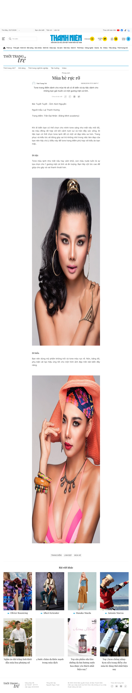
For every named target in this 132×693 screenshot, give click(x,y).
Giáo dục (52, 48)
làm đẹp (68, 555)
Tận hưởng (55, 68)
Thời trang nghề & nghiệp (38, 68)
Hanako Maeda (83, 612)
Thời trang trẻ (122, 48)
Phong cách (66, 73)
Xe (101, 48)
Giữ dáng (21, 68)
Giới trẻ (45, 48)
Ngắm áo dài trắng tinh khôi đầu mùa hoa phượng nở (18, 661)
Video (105, 48)
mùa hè (77, 555)
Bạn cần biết (39, 30)
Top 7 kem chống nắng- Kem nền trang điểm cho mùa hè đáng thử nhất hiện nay (114, 664)
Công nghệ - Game (92, 48)
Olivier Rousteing (19, 612)
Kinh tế (23, 48)
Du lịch (59, 48)
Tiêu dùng (112, 48)
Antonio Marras (115, 612)
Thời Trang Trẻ (41, 83)
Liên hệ (56, 30)
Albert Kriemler (51, 612)
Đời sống (30, 48)
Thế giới (16, 48)
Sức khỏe (38, 48)
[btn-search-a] (10, 38)
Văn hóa (67, 48)
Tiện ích (49, 30)
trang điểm (56, 555)
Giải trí (73, 48)
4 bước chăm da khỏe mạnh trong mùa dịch (50, 661)
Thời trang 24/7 (9, 68)
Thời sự (9, 48)
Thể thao (80, 48)
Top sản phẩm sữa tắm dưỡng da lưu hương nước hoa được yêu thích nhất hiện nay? (82, 664)
